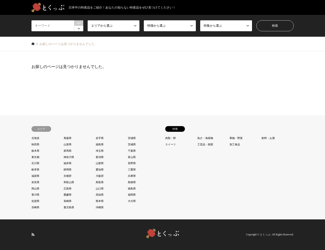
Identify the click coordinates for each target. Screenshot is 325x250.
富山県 (132, 157)
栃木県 (35, 150)
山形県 (67, 144)
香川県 (35, 194)
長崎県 (67, 201)
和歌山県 (69, 182)
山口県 (100, 188)
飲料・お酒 (268, 138)
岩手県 (100, 138)
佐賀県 (35, 201)
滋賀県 (35, 175)
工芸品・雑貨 (205, 144)
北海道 (35, 138)
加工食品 (234, 144)
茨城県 (132, 144)
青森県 (67, 138)
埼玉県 (100, 150)
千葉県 (132, 150)
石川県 (35, 163)
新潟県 (100, 157)
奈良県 (35, 182)
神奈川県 (69, 157)
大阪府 (100, 175)
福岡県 (132, 194)
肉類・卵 (170, 138)
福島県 (100, 144)
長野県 (132, 163)
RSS (33, 234)
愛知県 (100, 169)
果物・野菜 (236, 138)
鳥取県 (100, 182)
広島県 (67, 188)
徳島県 (132, 188)
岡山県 (35, 188)
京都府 (67, 175)
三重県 (132, 169)
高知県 (100, 194)
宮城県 (132, 138)
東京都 (35, 157)
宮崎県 (35, 207)
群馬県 (67, 150)
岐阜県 (35, 169)
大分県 (132, 201)
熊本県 (100, 201)
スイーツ (170, 144)
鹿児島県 (69, 207)
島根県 (132, 182)
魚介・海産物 (205, 138)
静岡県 (67, 169)
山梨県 (100, 163)
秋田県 (35, 144)
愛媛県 (67, 194)
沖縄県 (100, 207)
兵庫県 (132, 175)
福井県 (67, 163)
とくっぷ (265, 234)
